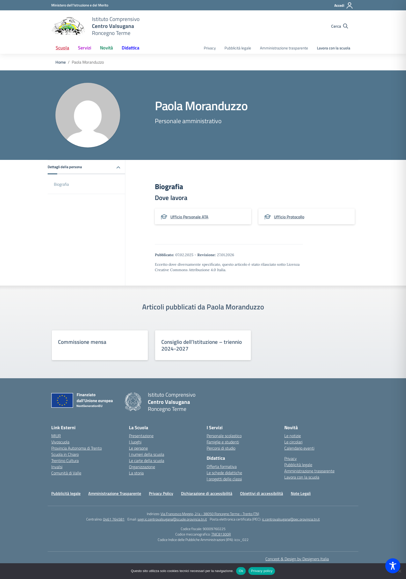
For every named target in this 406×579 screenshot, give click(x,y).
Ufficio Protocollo (289, 217)
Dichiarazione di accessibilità (206, 493)
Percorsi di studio (221, 448)
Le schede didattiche (224, 473)
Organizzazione (142, 467)
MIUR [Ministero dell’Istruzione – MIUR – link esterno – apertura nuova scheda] (56, 436)
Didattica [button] (130, 47)
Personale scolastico (224, 436)
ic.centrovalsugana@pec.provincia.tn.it (291, 519)
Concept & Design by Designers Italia (297, 559)
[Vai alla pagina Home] (60, 62)
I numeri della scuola (146, 454)
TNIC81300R (221, 534)
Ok (241, 571)
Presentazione (141, 436)
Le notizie (292, 436)
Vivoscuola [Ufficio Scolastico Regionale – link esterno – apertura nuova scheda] (60, 442)
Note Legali (301, 493)
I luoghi (135, 442)
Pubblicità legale (237, 48)
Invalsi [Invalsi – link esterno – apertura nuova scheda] (56, 467)
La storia (136, 473)
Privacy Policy (161, 493)
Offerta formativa (222, 466)
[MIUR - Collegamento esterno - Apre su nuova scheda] (79, 5)
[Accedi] (344, 5)
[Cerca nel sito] (340, 26)
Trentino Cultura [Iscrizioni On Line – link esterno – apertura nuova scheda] (65, 460)
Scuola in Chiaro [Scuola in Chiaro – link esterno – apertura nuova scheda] (65, 454)
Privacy (210, 48)
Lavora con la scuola (333, 48)
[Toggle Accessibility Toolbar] (393, 566)
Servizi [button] (84, 47)
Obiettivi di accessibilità (261, 493)
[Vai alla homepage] (68, 26)
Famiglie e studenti (223, 442)
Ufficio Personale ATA (189, 217)
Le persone (138, 448)
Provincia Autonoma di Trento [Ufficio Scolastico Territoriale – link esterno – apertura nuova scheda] (76, 448)
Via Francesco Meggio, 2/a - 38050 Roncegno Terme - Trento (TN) (210, 513)
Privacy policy (261, 571)
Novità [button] (106, 47)
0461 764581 (114, 519)
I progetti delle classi (224, 479)
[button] (86, 167)
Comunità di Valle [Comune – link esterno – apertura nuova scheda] (66, 473)
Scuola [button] (62, 47)
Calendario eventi (299, 448)
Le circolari (293, 442)
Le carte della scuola (146, 460)
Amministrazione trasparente (284, 48)
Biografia (61, 184)
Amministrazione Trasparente (114, 493)
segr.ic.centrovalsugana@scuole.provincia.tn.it (172, 519)
